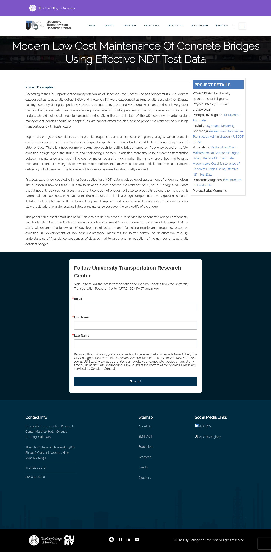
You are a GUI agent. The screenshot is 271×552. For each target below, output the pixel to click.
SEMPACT (145, 436)
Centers (129, 26)
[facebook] (120, 540)
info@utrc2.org (35, 467)
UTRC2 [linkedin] (206, 426)
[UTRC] (45, 540)
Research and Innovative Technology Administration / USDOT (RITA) (218, 136)
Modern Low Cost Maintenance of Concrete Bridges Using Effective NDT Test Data (216, 153)
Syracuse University (221, 126)
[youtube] (137, 540)
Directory (175, 26)
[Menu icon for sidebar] (242, 26)
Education (200, 26)
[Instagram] (111, 540)
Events (222, 26)
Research (151, 26)
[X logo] (197, 437)
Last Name (81, 335)
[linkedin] (197, 426)
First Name (82, 317)
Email (78, 298)
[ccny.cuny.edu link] (135, 8)
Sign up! (135, 381)
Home (92, 25)
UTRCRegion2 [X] (211, 437)
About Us (144, 426)
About (109, 26)
